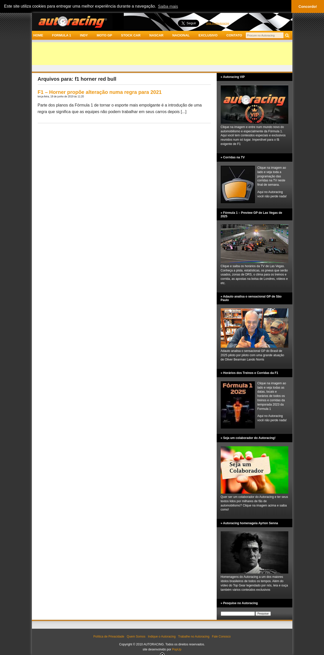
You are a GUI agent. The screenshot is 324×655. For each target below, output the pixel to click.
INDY (84, 35)
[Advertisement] (162, 53)
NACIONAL (181, 35)
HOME (38, 35)
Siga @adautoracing (217, 23)
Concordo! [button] (307, 7)
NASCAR (156, 35)
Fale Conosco (221, 636)
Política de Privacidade (108, 636)
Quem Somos (136, 636)
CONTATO (234, 35)
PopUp (176, 649)
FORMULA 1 (61, 35)
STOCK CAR (130, 35)
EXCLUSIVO (207, 35)
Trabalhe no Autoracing (194, 636)
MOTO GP (104, 35)
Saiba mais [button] (168, 6)
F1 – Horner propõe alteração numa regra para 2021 (100, 92)
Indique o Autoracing (161, 636)
